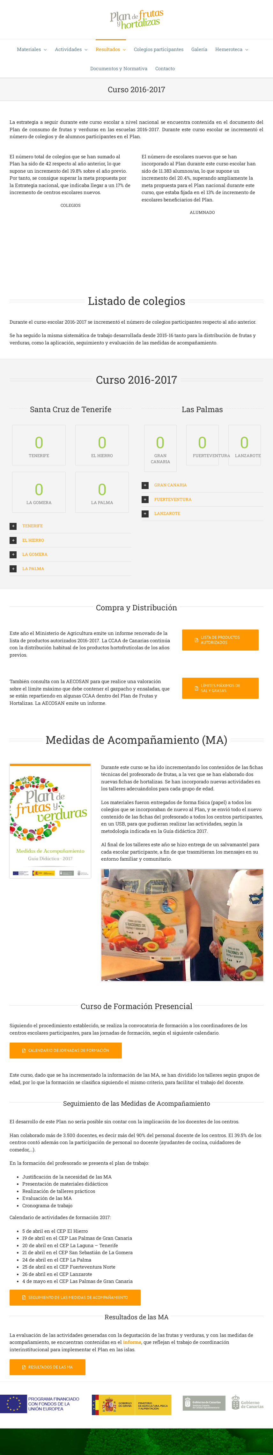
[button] (70, 526)
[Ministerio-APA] (132, 1397)
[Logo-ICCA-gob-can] (223, 1397)
